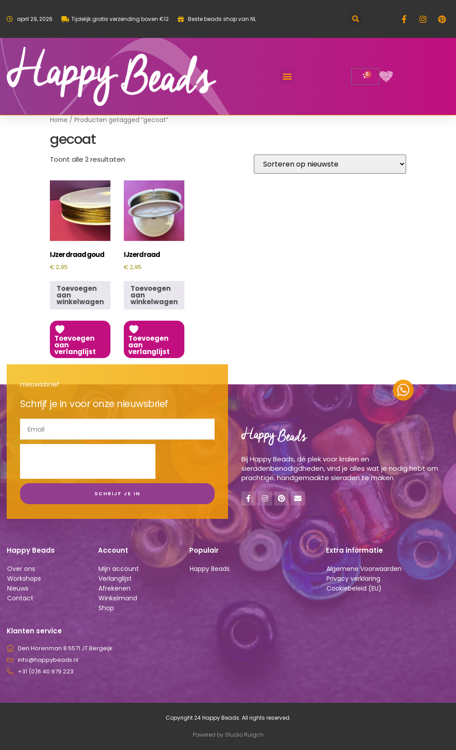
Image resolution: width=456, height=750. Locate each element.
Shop (106, 607)
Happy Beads (210, 568)
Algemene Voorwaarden (364, 568)
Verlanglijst (115, 578)
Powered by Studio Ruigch (228, 734)
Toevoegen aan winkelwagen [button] (80, 295)
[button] (355, 19)
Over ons (21, 568)
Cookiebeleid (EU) (354, 588)
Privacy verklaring (353, 578)
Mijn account (118, 568)
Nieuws (17, 588)
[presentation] (87, 461)
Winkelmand (117, 598)
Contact (20, 598)
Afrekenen (114, 588)
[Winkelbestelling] (330, 164)
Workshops (24, 578)
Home (59, 120)
